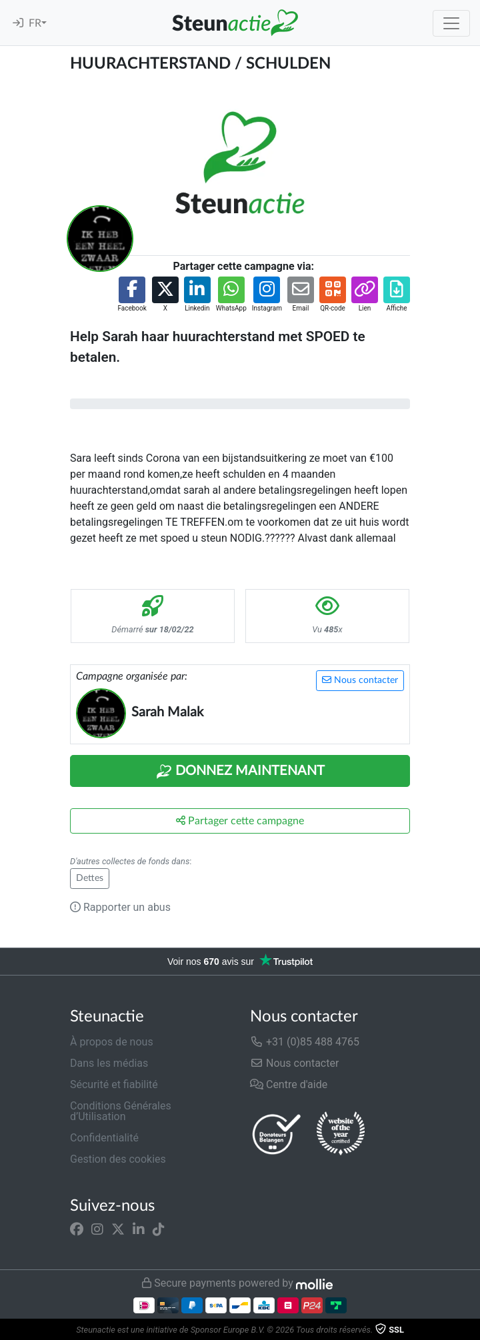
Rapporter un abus (120, 907)
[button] (131, 295)
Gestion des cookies (118, 1159)
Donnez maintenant (240, 772)
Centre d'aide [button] (288, 1084)
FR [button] (35, 23)
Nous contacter (360, 680)
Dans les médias (109, 1063)
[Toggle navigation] (451, 23)
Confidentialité (104, 1137)
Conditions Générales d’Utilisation (120, 1111)
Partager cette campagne (240, 820)
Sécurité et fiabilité (114, 1084)
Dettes (89, 878)
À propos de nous (111, 1041)
